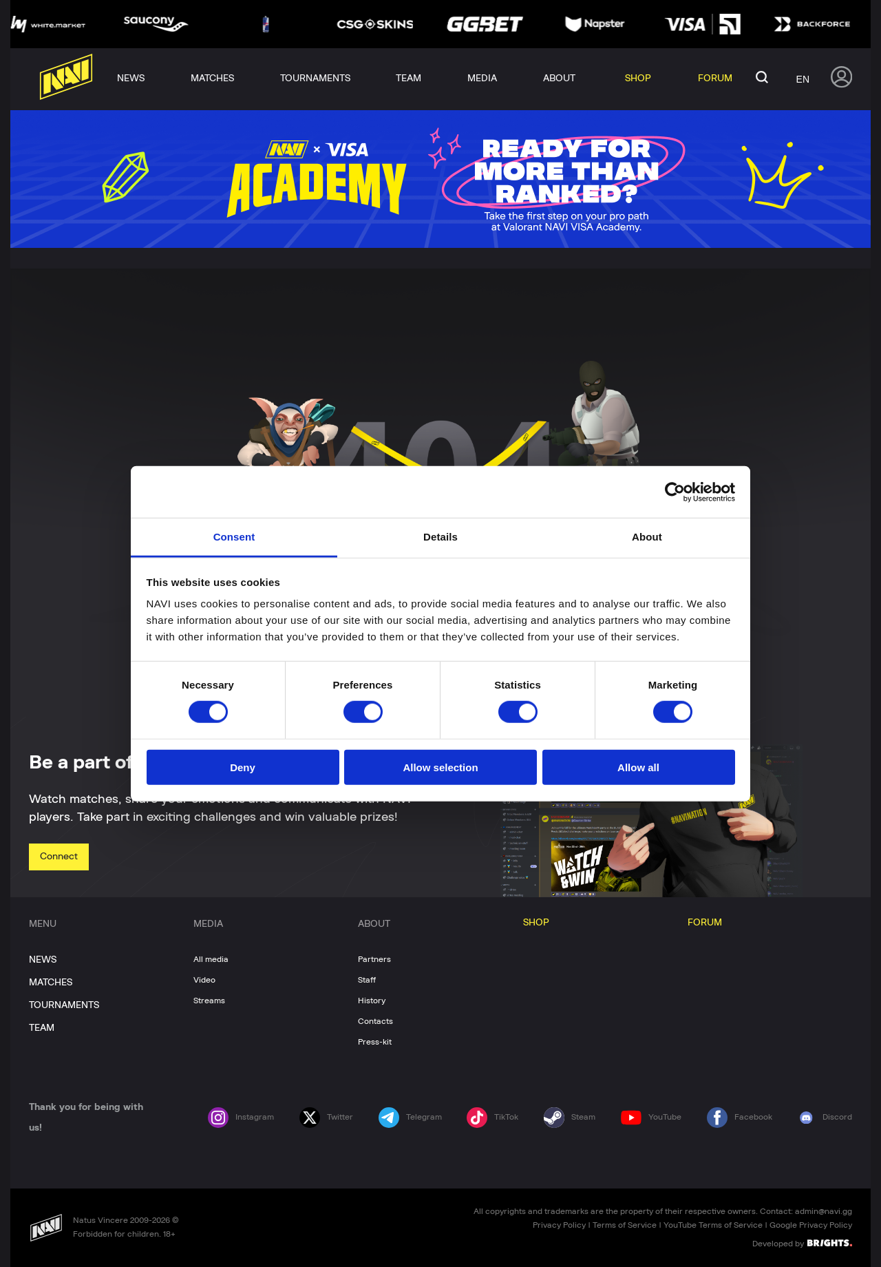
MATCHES (50, 982)
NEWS (42, 960)
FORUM (705, 923)
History (371, 1000)
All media (211, 959)
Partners (374, 959)
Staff (367, 980)
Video (204, 980)
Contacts (375, 1021)
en (802, 79)
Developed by (802, 1242)
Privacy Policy (559, 1225)
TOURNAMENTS (64, 1005)
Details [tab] (440, 537)
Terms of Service (625, 1225)
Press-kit (375, 1042)
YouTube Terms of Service (713, 1225)
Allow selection (440, 767)
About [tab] (647, 537)
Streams (209, 1000)
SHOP (536, 923)
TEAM (41, 1028)
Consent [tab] (234, 537)
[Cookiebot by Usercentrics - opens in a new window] (675, 491)
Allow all (638, 767)
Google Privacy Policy (810, 1225)
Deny (242, 767)
